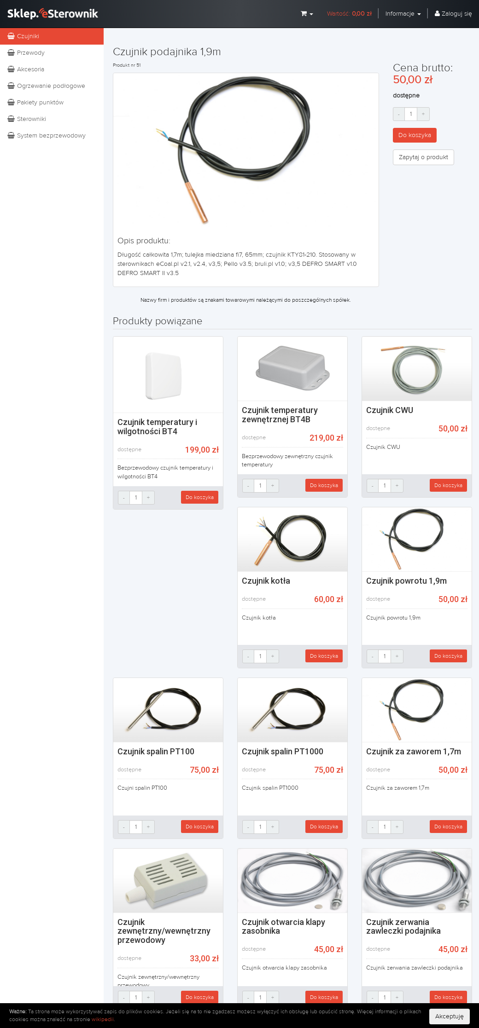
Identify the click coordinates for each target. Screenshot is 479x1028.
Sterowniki (26, 119)
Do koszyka (414, 135)
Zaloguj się (453, 14)
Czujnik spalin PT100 (155, 751)
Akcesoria (25, 69)
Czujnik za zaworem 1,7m (413, 751)
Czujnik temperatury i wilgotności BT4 (157, 426)
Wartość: (349, 14)
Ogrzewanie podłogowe (46, 86)
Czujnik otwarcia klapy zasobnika (283, 926)
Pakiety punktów (35, 102)
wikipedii (103, 1019)
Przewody (26, 53)
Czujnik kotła (266, 581)
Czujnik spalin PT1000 (282, 751)
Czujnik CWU (389, 410)
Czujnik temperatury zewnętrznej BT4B (280, 414)
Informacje (403, 14)
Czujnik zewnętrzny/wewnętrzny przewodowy (163, 931)
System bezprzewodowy (46, 136)
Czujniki (23, 36)
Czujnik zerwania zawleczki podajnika (403, 926)
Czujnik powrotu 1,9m (406, 581)
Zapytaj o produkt (423, 157)
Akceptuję (449, 1016)
